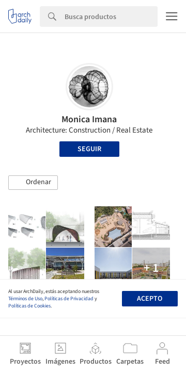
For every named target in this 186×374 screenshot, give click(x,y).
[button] (33, 182)
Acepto (149, 299)
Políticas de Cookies (29, 306)
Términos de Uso (25, 298)
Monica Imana (89, 119)
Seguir (89, 149)
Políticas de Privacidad (69, 298)
